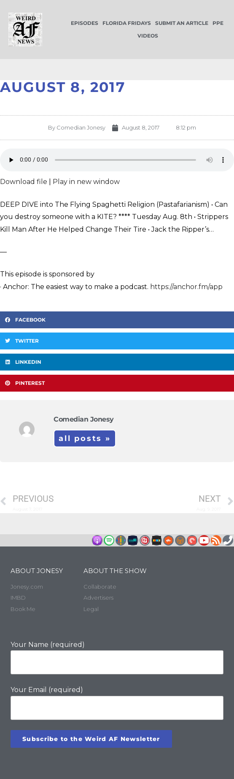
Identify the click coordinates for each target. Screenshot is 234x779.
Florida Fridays (126, 23)
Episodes (84, 23)
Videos (147, 35)
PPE (217, 23)
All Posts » (85, 438)
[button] (117, 319)
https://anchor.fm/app (186, 287)
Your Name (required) (117, 658)
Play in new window (86, 182)
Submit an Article (181, 23)
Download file (23, 182)
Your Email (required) (117, 703)
